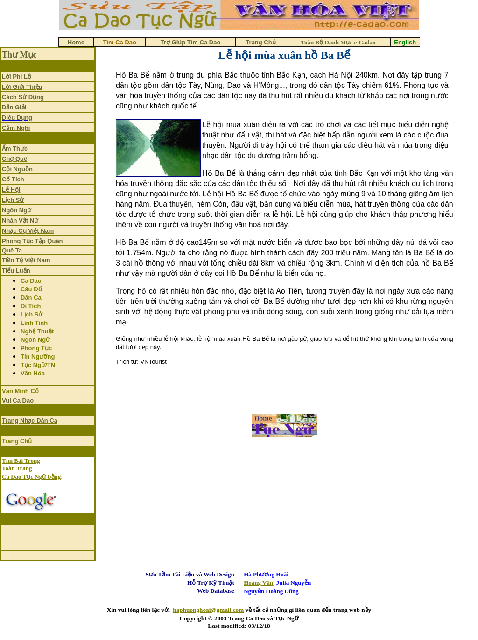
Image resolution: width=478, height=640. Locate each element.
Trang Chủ (17, 441)
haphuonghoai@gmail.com (208, 609)
